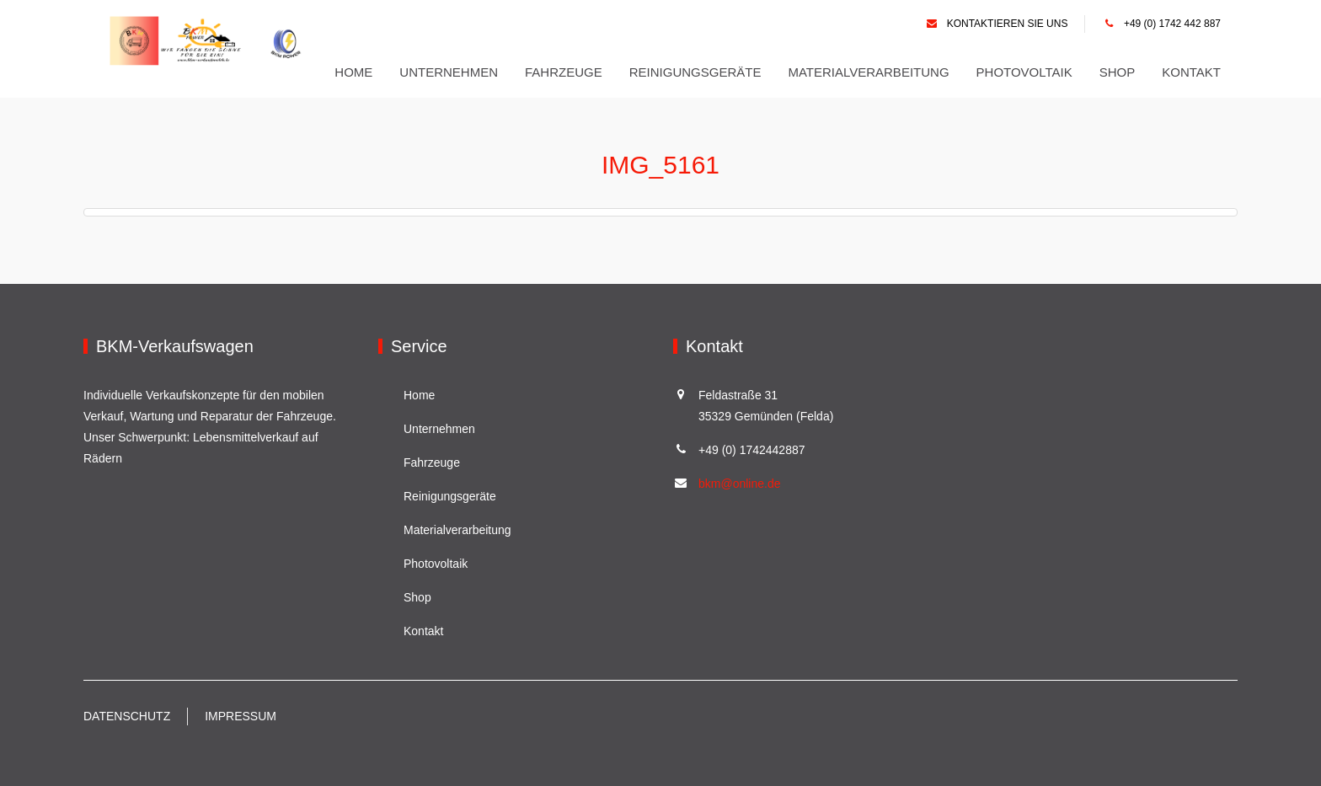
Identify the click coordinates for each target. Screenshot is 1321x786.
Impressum (240, 716)
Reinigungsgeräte (695, 72)
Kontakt (1191, 72)
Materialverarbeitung (868, 72)
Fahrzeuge (563, 72)
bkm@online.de (739, 483)
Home (353, 72)
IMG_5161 (660, 165)
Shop (1117, 72)
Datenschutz (126, 716)
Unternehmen (448, 72)
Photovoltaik (1024, 72)
